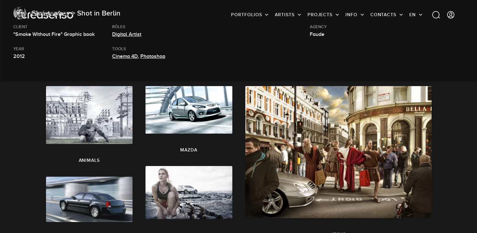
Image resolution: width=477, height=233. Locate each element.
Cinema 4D (125, 56)
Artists (284, 14)
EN (412, 14)
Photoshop (152, 56)
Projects (320, 14)
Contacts (383, 14)
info (351, 14)
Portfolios (246, 14)
